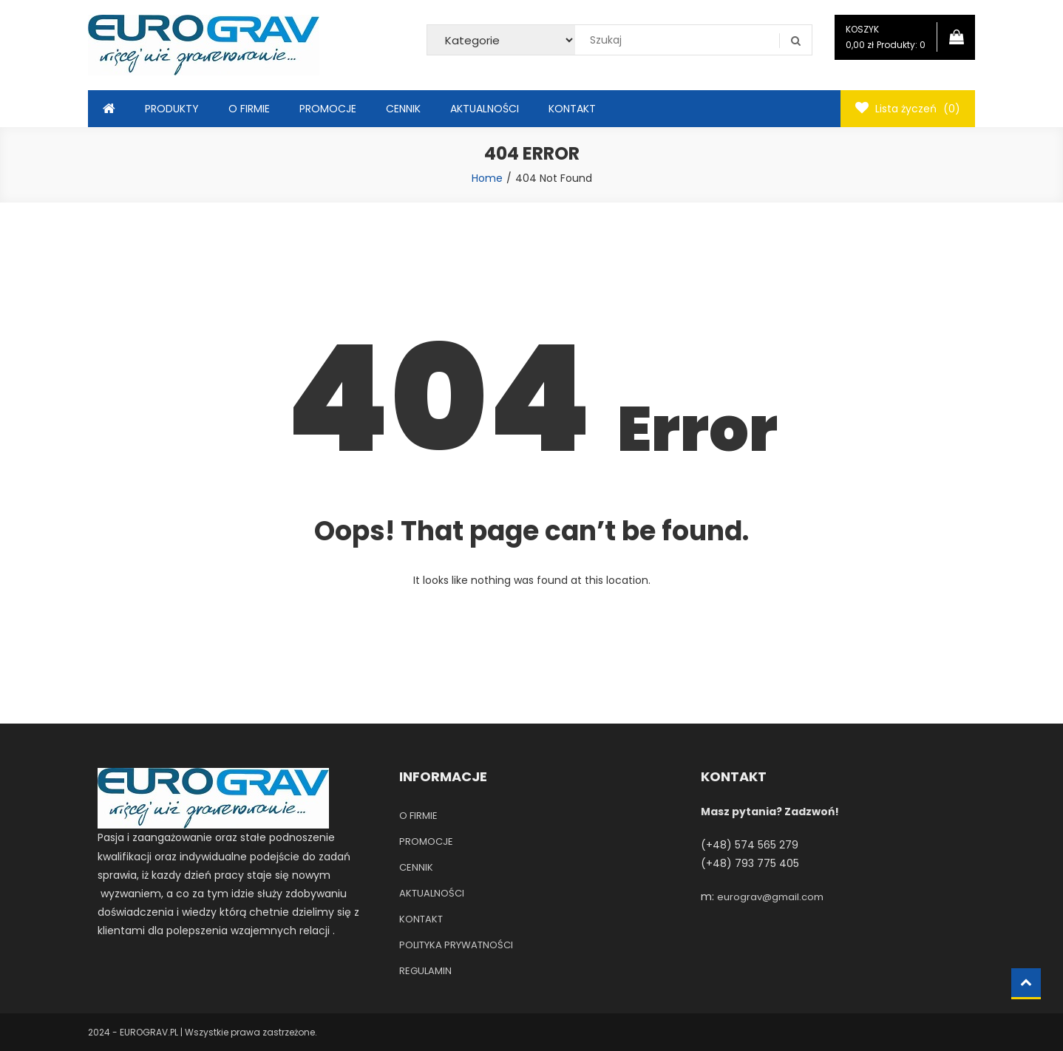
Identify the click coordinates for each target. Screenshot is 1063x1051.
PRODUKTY (172, 108)
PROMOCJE (327, 108)
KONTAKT (572, 108)
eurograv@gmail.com (770, 897)
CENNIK (403, 108)
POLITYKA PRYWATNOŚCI (456, 945)
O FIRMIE (249, 108)
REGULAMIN (425, 971)
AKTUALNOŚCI (484, 108)
